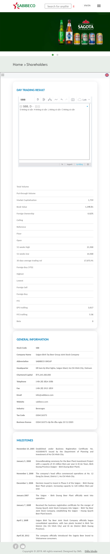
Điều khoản (91, 551)
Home (18, 64)
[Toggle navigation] (99, 6)
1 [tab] (52, 55)
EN (89, 5)
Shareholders (37, 64)
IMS (79, 551)
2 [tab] (57, 55)
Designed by (70, 551)
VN (85, 5)
